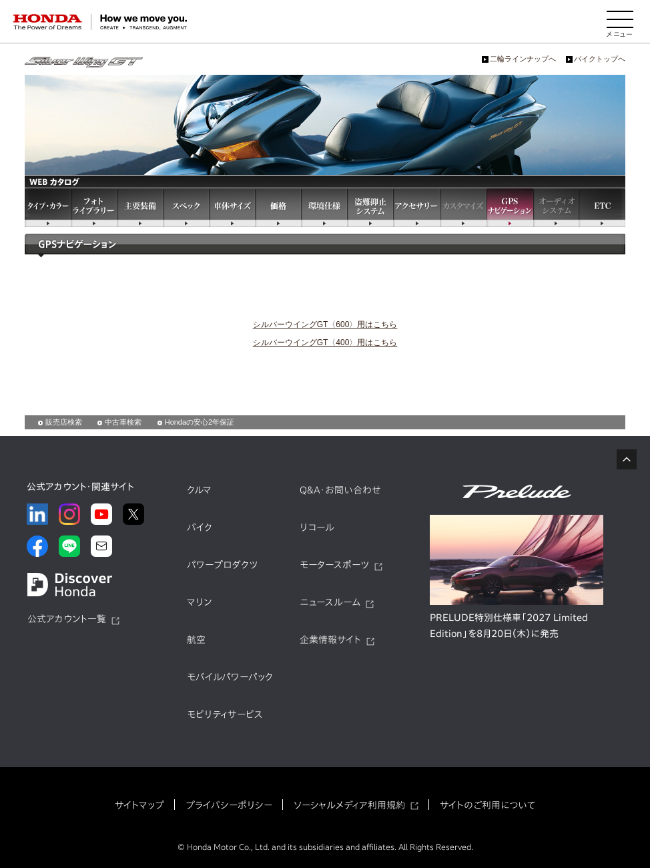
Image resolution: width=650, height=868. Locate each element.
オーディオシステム (556, 207)
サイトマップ (139, 805)
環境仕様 (324, 207)
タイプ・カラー (48, 207)
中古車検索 (123, 422)
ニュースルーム (330, 602)
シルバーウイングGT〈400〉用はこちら (325, 342)
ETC (602, 207)
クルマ (199, 490)
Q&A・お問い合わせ (340, 490)
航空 (196, 639)
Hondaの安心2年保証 (200, 422)
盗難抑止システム (370, 207)
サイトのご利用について (487, 805)
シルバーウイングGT (84, 62)
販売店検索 (63, 422)
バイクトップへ (599, 59)
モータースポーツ (334, 565)
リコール (317, 527)
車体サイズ (232, 207)
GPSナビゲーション (509, 207)
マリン (199, 602)
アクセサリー (416, 207)
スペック (186, 207)
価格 (278, 207)
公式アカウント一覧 (66, 619)
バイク (199, 527)
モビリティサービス (225, 714)
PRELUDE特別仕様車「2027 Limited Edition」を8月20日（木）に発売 (509, 625)
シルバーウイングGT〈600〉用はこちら (325, 324)
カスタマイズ (463, 207)
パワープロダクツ (222, 565)
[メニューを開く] (620, 22)
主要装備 (140, 207)
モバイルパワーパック (230, 677)
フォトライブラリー (94, 207)
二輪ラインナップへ (523, 59)
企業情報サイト (330, 639)
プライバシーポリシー (229, 805)
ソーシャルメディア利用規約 (349, 805)
